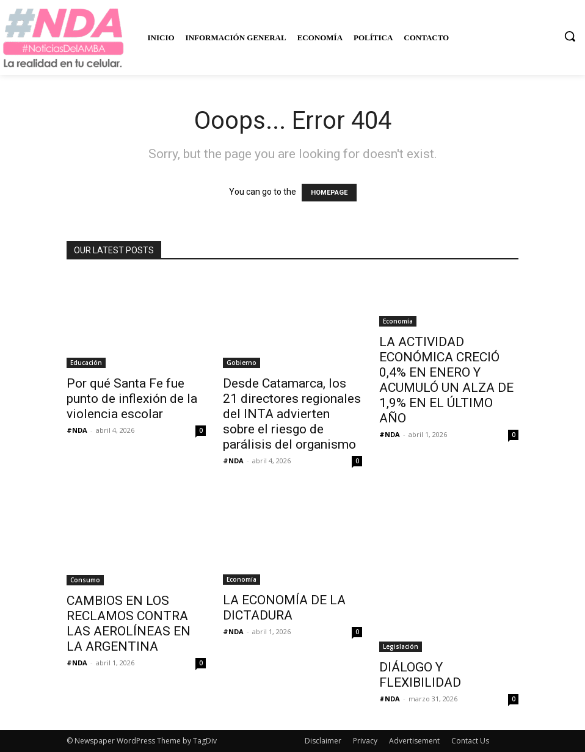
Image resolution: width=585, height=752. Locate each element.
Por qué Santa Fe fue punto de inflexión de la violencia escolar (132, 398)
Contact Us (470, 741)
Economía (398, 321)
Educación (86, 362)
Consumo (85, 580)
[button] (570, 36)
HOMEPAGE (329, 193)
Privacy (365, 741)
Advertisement (414, 741)
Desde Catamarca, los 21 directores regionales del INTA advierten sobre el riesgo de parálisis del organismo (292, 414)
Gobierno (241, 362)
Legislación (400, 646)
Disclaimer (323, 741)
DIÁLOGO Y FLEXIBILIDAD (420, 675)
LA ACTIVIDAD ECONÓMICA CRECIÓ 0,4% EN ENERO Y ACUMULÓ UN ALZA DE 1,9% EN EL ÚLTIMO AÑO (446, 379)
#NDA (77, 430)
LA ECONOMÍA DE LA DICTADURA (284, 608)
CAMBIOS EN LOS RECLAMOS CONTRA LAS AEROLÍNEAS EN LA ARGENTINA (129, 623)
